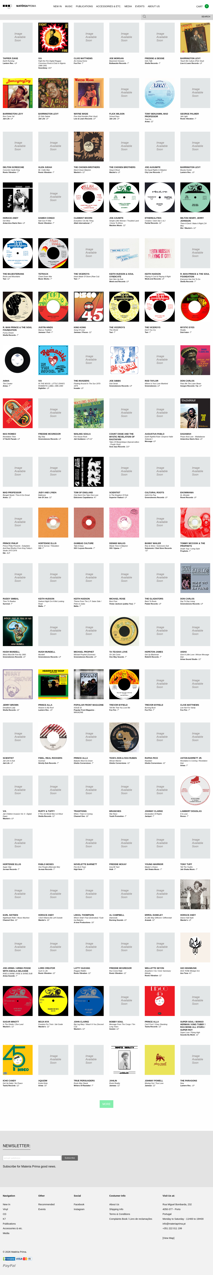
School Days (114, 116)
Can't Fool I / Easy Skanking (156, 1024)
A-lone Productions (82, 922)
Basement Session (116, 61)
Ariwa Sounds (9, 976)
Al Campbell (116, 915)
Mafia (40, 606)
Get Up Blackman (152, 655)
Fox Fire (77, 63)
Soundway (42, 68)
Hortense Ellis (47, 543)
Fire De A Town (80, 867)
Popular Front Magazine (84, 710)
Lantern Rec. (8, 63)
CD (4, 1214)
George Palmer (189, 114)
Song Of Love (79, 330)
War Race (113, 814)
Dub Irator (184, 332)
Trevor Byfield (118, 705)
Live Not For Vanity (188, 708)
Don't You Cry (150, 330)
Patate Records (151, 604)
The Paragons (188, 1081)
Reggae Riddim (80, 971)
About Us (114, 1204)
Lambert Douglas (191, 811)
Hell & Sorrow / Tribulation (48, 546)
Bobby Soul (116, 1022)
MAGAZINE (78, 712)
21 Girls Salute (44, 116)
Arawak (148, 920)
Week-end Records (117, 282)
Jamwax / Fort (44, 332)
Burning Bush (150, 708)
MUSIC (69, 6)
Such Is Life (43, 971)
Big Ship (41, 437)
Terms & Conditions (119, 1214)
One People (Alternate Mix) (49, 867)
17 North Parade (10, 439)
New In (6, 1204)
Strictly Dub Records (47, 763)
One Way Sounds (116, 657)
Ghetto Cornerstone (82, 763)
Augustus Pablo (154, 434)
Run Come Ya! (8, 116)
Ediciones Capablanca (83, 497)
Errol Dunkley (154, 915)
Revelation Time (9, 437)
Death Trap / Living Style (190, 549)
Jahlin (113, 1081)
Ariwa (147, 122)
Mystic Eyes (187, 327)
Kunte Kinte (43, 1083)
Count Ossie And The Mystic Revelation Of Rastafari (122, 437)
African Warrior (115, 761)
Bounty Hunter (186, 170)
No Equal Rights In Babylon (156, 170)
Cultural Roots (154, 492)
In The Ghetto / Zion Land (13, 1024)
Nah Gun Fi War (44, 221)
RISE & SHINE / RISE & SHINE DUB (17, 974)
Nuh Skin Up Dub (116, 279)
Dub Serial (113, 384)
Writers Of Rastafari (82, 1086)
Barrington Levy (190, 58)
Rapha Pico (151, 758)
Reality (183, 330)
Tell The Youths (186, 867)
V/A (40, 58)
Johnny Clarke (154, 811)
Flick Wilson (116, 114)
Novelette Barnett (85, 864)
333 (39, 548)
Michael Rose (117, 599)
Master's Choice (151, 867)
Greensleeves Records (119, 386)
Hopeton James (154, 652)
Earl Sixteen (10, 915)
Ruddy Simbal (11, 599)
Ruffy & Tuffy (46, 811)
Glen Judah (45, 167)
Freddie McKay (118, 864)
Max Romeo (9, 434)
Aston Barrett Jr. (191, 758)
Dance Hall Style (187, 918)
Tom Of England (83, 492)
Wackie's (77, 172)
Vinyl (5, 1209)
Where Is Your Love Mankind (156, 384)
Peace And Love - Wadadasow (192, 437)
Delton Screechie (13, 167)
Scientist (114, 492)
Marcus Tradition (45, 330)
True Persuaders (84, 1081)
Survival (6, 604)
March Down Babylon (82, 170)
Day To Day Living (187, 601)
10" (87, 816)
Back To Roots (150, 601)
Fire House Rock (80, 437)
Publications (9, 1223)
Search (206, 16)
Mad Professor (12, 492)
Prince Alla (45, 705)
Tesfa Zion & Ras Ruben (123, 758)
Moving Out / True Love (154, 1083)
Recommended (46, 1204)
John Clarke (81, 1022)
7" (83, 63)
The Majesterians (13, 274)
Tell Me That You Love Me (119, 708)
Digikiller (42, 388)
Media (6, 1233)
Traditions (80, 811)
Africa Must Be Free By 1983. (14, 655)
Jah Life (6, 119)
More (107, 1104)
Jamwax (112, 1086)
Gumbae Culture (84, 543)
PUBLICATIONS (84, 6)
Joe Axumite (116, 218)
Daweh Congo (46, 218)
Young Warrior (154, 864)
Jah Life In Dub (9, 761)
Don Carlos (187, 381)
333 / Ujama (114, 548)
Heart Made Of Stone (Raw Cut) (87, 277)
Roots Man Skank (81, 1083)
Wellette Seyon (154, 968)
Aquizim (42, 1081)
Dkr (4, 553)
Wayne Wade (81, 114)
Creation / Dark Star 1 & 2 (155, 221)
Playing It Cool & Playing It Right (158, 277)
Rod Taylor (151, 381)
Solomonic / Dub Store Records (158, 548)
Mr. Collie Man (44, 170)
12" (152, 122)
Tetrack (43, 274)
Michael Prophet (84, 652)
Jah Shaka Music (152, 869)
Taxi (4, 279)
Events (42, 1209)
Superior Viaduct (116, 497)
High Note (78, 869)
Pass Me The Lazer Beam (190, 384)
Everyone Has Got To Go (190, 279)
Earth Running (8, 61)
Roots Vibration (187, 119)
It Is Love (184, 814)
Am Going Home (80, 61)
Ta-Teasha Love (118, 652)
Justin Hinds (45, 327)
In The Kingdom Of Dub (118, 495)
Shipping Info (116, 1209)
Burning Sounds (116, 920)
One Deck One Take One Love (86, 495)
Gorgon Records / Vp (189, 386)
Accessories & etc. (12, 1228)
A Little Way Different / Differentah (158, 918)
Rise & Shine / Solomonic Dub (157, 546)
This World (113, 330)
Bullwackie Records (117, 63)
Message (148, 441)
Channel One (79, 816)
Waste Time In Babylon (118, 546)
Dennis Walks (117, 543)
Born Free (113, 601)
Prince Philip (10, 543)
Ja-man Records (10, 869)
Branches (115, 811)
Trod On (148, 119)
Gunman (41, 761)
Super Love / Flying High (190, 1032)
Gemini (112, 1029)
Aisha (6, 381)
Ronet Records (186, 497)
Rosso (183, 816)
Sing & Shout (114, 170)
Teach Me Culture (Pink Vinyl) (192, 61)
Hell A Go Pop (150, 495)
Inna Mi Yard (114, 867)
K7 (95, 497)
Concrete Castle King (11, 170)
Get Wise (6, 221)
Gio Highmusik (188, 968)
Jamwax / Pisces (81, 332)
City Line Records (152, 172)
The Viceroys (82, 274)
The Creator (7, 384)
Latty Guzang (82, 968)
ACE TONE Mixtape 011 (190, 971)
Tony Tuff (186, 864)
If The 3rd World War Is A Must (50, 814)
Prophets (184, 551)
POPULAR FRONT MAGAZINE (89, 705)
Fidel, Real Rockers (50, 758)
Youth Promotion (116, 816)
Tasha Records (151, 1027)
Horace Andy (10, 218)
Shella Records (151, 63)
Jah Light (184, 116)
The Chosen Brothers (87, 167)
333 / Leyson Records (83, 548)
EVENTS (139, 6)
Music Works (43, 279)
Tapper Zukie (10, 58)
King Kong (80, 327)
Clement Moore (83, 218)
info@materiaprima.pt (174, 1223)
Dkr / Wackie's (186, 228)
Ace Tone (184, 973)
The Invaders (81, 381)
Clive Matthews (83, 58)
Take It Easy (79, 546)
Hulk (111, 869)
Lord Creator (46, 968)
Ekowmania (187, 492)
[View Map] (168, 1238)
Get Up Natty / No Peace (13, 1083)
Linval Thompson (84, 915)
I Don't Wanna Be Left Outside (50, 918)
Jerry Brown (10, 705)
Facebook (79, 1204)
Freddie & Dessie (154, 58)
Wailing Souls (82, 434)
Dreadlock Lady (9, 708)
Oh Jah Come (114, 655)
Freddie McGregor (49, 434)
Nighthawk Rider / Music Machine (16, 918)
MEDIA (128, 6)
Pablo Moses (46, 864)
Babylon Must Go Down (83, 761)
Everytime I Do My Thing (84, 221)
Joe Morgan (116, 58)
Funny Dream (8, 333)
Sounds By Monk (187, 1035)
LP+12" (90, 439)
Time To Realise (9, 601)
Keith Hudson (153, 274)
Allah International (82, 223)
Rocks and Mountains (11, 277)
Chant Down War (45, 277)
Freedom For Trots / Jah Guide (50, 1024)
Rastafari (148, 761)
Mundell (41, 655)
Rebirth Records (152, 657)
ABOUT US (154, 6)
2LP (50, 68)
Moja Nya (43, 1022)
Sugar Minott (11, 1022)
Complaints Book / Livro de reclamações (130, 1219)
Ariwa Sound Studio (189, 659)
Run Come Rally (115, 971)
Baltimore (42, 495)
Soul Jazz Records (117, 447)
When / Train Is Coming (83, 814)
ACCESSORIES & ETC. (108, 6)
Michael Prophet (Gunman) (85, 655)
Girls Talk (148, 61)
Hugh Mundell (11, 652)
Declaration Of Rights (153, 814)
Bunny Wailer (153, 543)
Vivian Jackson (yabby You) (121, 604)
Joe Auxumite (152, 167)
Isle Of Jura (43, 497)
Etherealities (153, 218)
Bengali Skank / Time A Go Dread (16, 495)
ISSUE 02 (78, 708)
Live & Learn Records (189, 63)
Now (182, 1083)
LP (16, 63)
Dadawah (185, 434)
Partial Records (151, 223)
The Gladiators (154, 599)
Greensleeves (150, 386)
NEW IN (57, 6)
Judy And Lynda (47, 492)
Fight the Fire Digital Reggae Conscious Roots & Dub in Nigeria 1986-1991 (51, 63)
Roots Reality (114, 1083)
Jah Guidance (80, 439)
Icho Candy (9, 1081)
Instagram (79, 1209)
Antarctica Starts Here (12, 223)
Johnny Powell (154, 1081)
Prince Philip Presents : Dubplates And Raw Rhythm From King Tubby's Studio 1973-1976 (17, 548)
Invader (77, 388)
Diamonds (113, 918)
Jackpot (148, 816)
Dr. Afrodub (184, 495)
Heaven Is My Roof (46, 708)
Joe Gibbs (115, 381)
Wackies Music (115, 225)
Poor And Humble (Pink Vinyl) (86, 116)
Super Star (7, 867)
